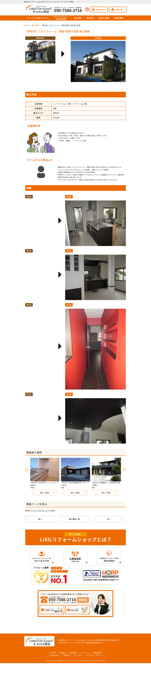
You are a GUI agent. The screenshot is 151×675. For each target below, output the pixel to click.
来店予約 (66, 655)
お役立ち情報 (104, 18)
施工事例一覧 (74, 519)
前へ (40, 519)
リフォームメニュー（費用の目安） (61, 18)
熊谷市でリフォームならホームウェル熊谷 (40, 510)
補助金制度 (118, 18)
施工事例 (77, 18)
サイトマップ (78, 655)
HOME (53, 652)
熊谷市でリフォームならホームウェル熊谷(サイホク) (74, 660)
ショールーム (85, 652)
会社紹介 (90, 18)
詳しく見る (44, 493)
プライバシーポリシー (94, 655)
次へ (109, 519)
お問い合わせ (54, 655)
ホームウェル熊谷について (37, 18)
